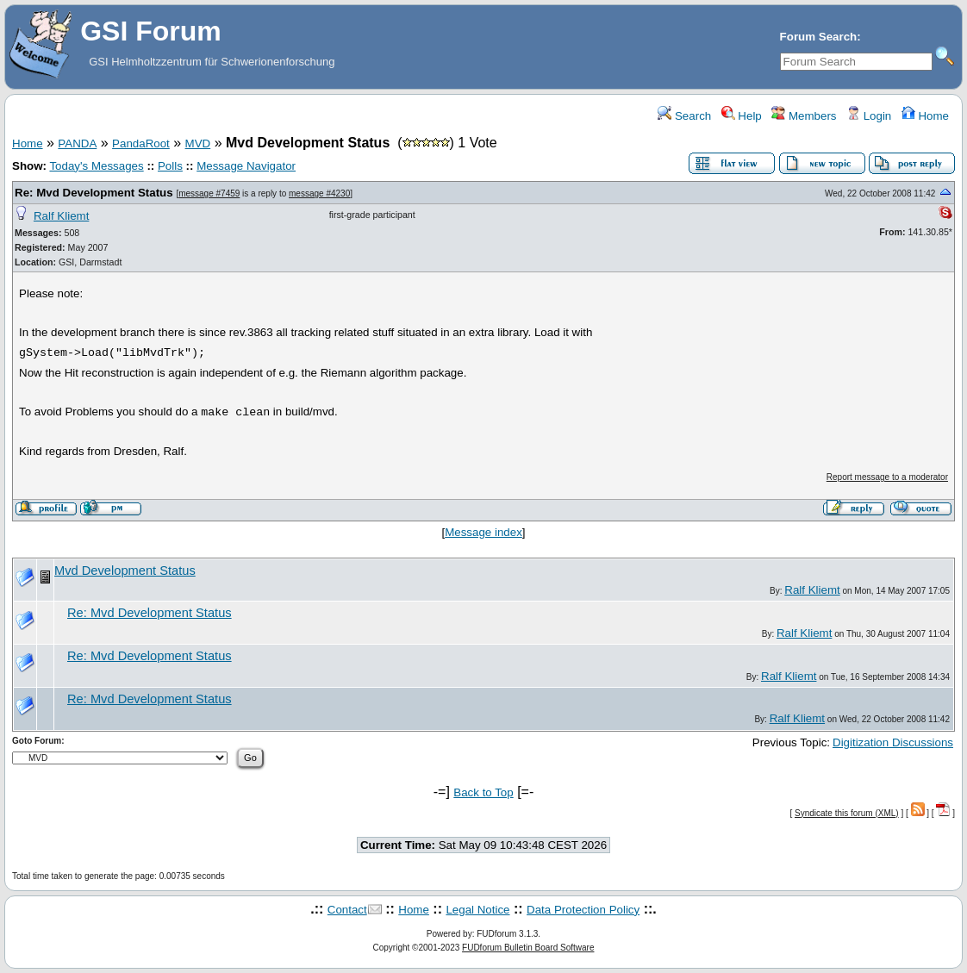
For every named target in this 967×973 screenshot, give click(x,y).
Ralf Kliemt (61, 215)
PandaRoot (141, 143)
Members (803, 115)
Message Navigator (246, 165)
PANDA (77, 143)
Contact (347, 909)
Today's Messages (96, 165)
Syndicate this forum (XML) (847, 813)
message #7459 (209, 193)
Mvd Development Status (125, 570)
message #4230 (319, 193)
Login (868, 115)
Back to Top (483, 792)
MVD (198, 143)
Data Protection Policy (583, 909)
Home (925, 115)
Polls (170, 165)
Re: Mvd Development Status (94, 192)
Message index (483, 532)
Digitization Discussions (893, 742)
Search (684, 115)
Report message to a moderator (887, 477)
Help (741, 115)
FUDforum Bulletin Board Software (528, 947)
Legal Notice (477, 909)
